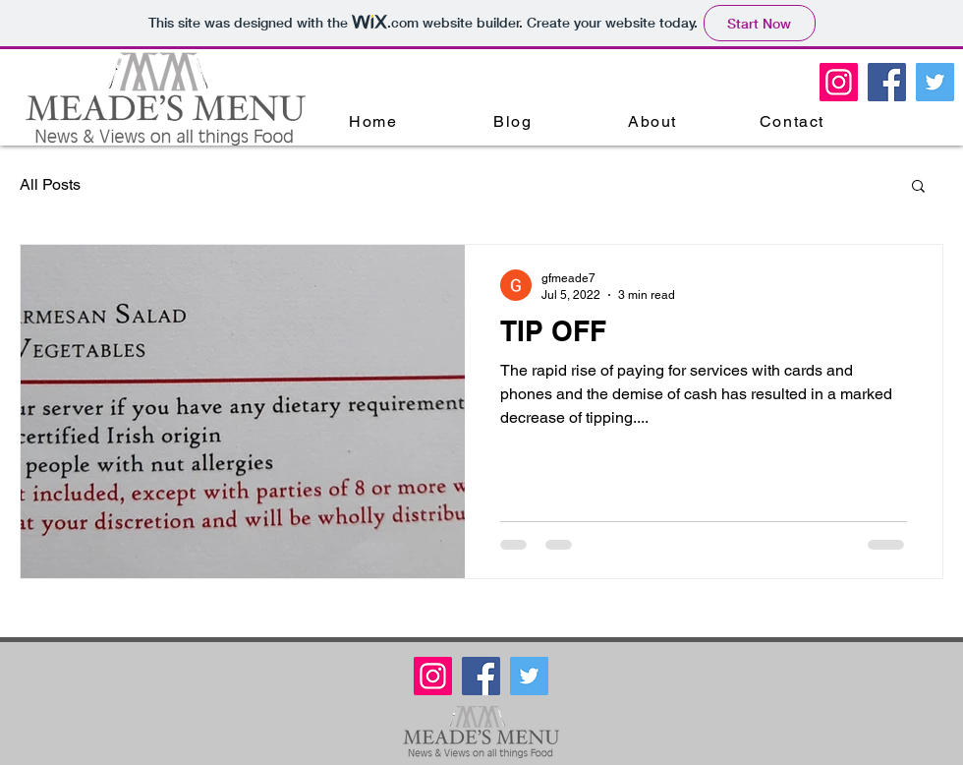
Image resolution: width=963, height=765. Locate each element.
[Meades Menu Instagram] (839, 82)
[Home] (375, 121)
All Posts (50, 184)
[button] (918, 187)
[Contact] (794, 121)
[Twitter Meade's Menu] (935, 82)
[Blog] (515, 121)
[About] (654, 121)
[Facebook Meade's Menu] (887, 82)
